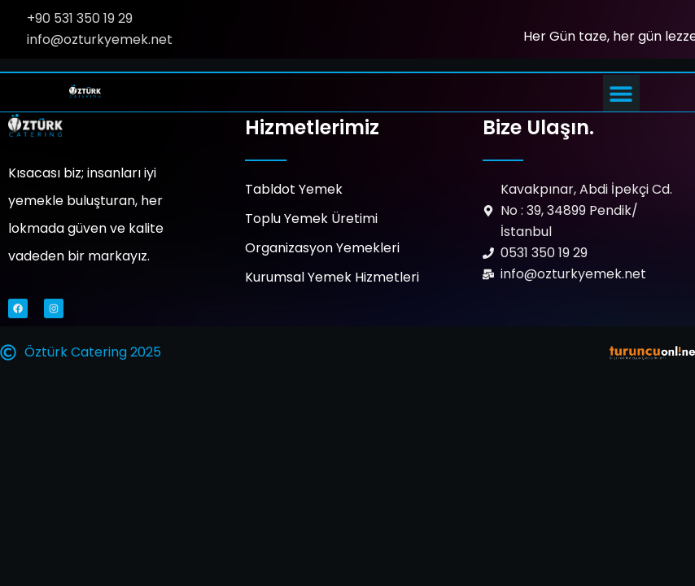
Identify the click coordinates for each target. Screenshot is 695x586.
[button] (621, 93)
